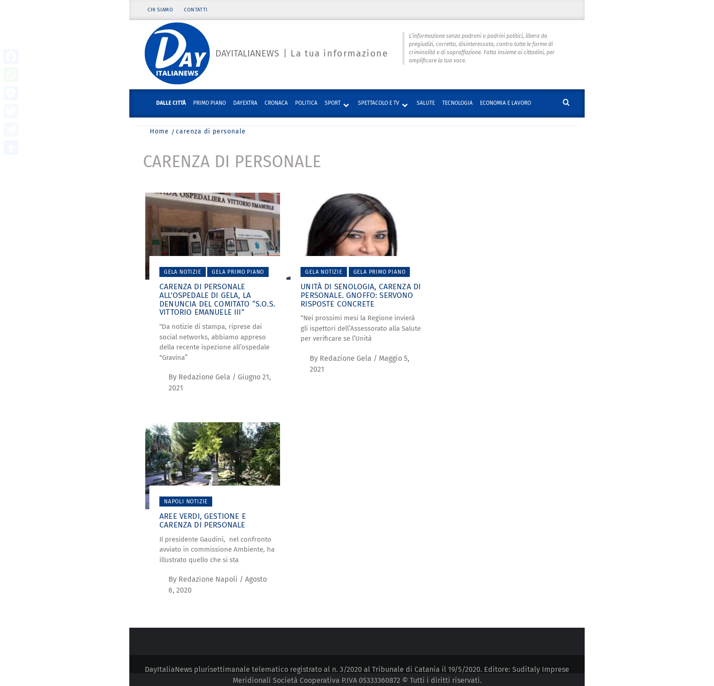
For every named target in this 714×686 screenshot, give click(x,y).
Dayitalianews (247, 53)
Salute (426, 103)
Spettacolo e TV (378, 103)
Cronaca (276, 103)
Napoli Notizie (186, 501)
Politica (306, 103)
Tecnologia (457, 103)
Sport (333, 103)
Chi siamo (160, 10)
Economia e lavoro (505, 103)
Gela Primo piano (238, 272)
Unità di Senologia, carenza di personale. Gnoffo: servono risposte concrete (361, 295)
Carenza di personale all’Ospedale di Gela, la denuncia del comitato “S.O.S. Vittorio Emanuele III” (217, 299)
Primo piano (209, 103)
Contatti (196, 10)
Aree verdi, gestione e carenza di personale (202, 521)
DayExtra (245, 103)
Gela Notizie (182, 272)
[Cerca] (566, 102)
